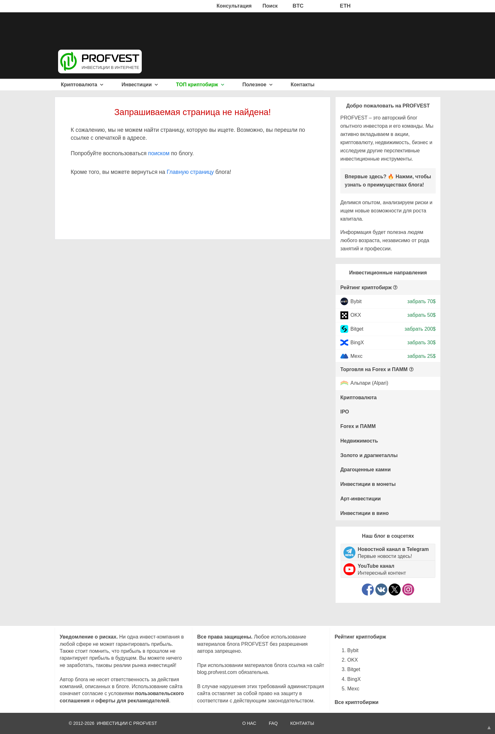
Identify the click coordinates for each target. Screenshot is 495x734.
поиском (159, 153)
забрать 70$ (421, 301)
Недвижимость (359, 440)
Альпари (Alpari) (369, 383)
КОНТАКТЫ (302, 723)
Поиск (270, 6)
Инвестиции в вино (364, 513)
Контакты (302, 84)
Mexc (356, 356)
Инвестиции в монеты (368, 484)
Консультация (234, 6)
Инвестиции (140, 84)
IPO (344, 411)
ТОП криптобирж (200, 84)
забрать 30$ (421, 342)
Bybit (356, 301)
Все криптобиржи (357, 702)
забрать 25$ (421, 356)
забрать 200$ (420, 328)
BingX (357, 342)
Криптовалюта (82, 84)
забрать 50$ (421, 315)
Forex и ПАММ (358, 426)
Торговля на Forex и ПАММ (374, 369)
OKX (355, 315)
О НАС (249, 723)
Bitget (356, 328)
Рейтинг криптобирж (366, 287)
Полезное (257, 84)
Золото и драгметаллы (369, 455)
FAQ (273, 723)
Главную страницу (190, 172)
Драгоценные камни (365, 469)
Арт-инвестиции (360, 498)
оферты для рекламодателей (132, 700)
